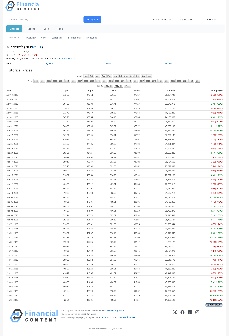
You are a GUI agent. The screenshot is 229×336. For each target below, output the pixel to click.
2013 (117, 81)
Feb (91, 76)
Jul (120, 76)
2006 (73, 81)
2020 (160, 81)
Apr (103, 76)
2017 (142, 81)
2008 (86, 81)
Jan (86, 76)
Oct (137, 76)
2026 (197, 81)
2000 (36, 81)
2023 (179, 81)
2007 (80, 81)
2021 (166, 81)
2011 (104, 81)
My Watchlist (187, 19)
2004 (61, 81)
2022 (173, 81)
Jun (115, 76)
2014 (123, 81)
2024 (185, 81)
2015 (129, 81)
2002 (49, 81)
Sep (132, 76)
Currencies (57, 37)
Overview (31, 37)
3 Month (118, 86)
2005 (67, 81)
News (44, 37)
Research (169, 63)
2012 (111, 81)
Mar (97, 76)
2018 (148, 81)
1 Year (127, 86)
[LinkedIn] (190, 316)
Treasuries (91, 37)
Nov (143, 76)
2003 (55, 81)
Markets (14, 28)
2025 (191, 81)
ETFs (46, 28)
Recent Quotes (160, 19)
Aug (126, 76)
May (109, 76)
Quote (49, 63)
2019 (154, 81)
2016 (135, 81)
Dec (149, 76)
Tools (60, 28)
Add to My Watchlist (72, 58)
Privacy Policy (107, 317)
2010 (98, 81)
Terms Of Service (127, 317)
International (74, 37)
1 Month (108, 86)
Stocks (31, 28)
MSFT (37, 47)
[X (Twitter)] (175, 316)
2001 (42, 81)
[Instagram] (197, 316)
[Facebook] (182, 316)
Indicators (212, 19)
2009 (92, 81)
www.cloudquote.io (115, 310)
